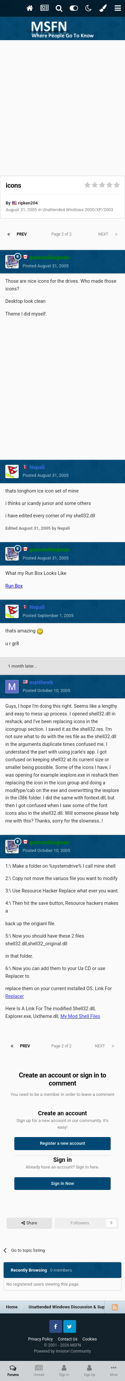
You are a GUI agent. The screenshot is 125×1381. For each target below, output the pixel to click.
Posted (46, 265)
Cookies (89, 1339)
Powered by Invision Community (62, 1351)
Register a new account (62, 1143)
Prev (22, 234)
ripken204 (28, 202)
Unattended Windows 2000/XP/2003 (78, 209)
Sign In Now (62, 1183)
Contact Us (67, 1339)
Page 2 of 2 (62, 234)
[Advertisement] (62, 106)
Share (29, 1223)
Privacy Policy (40, 1339)
